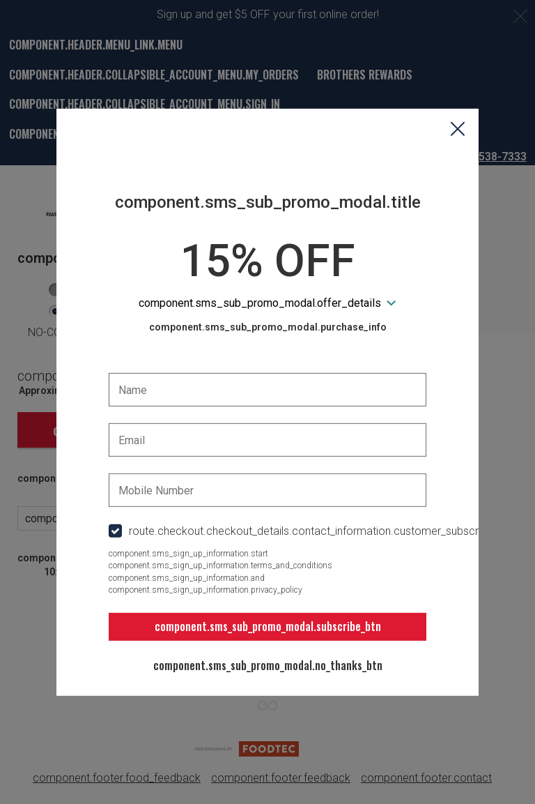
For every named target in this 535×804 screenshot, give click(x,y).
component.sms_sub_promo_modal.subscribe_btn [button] (268, 626)
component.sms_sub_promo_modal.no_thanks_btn (267, 665)
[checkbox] (267, 532)
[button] (458, 130)
